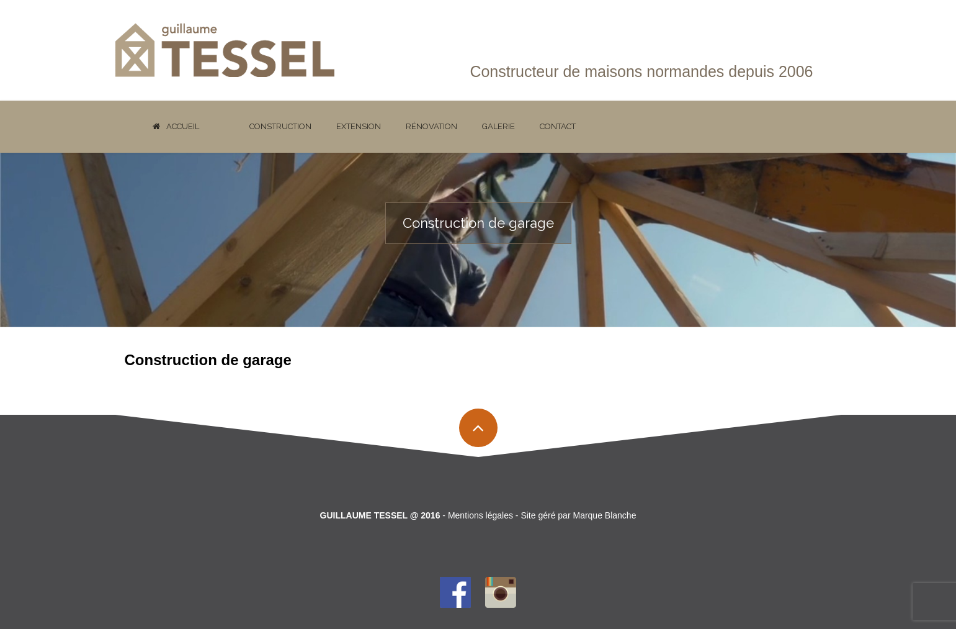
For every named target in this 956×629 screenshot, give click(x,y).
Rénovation (431, 126)
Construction (280, 126)
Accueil (176, 126)
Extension (358, 126)
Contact (558, 126)
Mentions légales (480, 515)
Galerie (498, 126)
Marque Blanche (604, 515)
